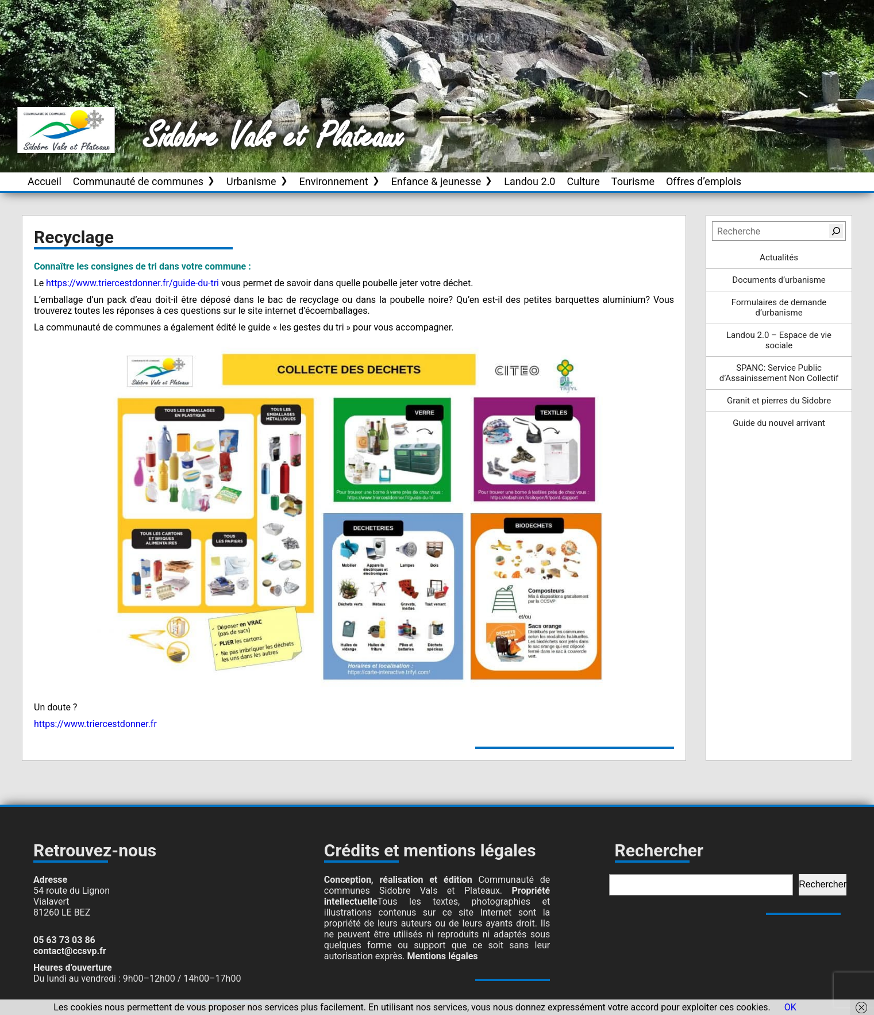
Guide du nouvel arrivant (779, 423)
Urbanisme (251, 181)
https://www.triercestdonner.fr (95, 723)
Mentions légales (442, 956)
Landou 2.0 (529, 181)
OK (790, 1007)
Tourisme (632, 181)
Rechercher (822, 884)
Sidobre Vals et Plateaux (274, 137)
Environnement (333, 181)
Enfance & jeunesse (436, 181)
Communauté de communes (138, 181)
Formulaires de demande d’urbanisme (779, 307)
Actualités (779, 257)
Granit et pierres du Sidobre (779, 400)
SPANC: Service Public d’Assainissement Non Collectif (779, 373)
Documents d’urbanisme (778, 280)
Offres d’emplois (703, 181)
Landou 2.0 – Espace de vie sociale (778, 340)
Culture (583, 181)
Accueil (44, 181)
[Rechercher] (836, 231)
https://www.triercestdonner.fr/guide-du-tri (132, 283)
